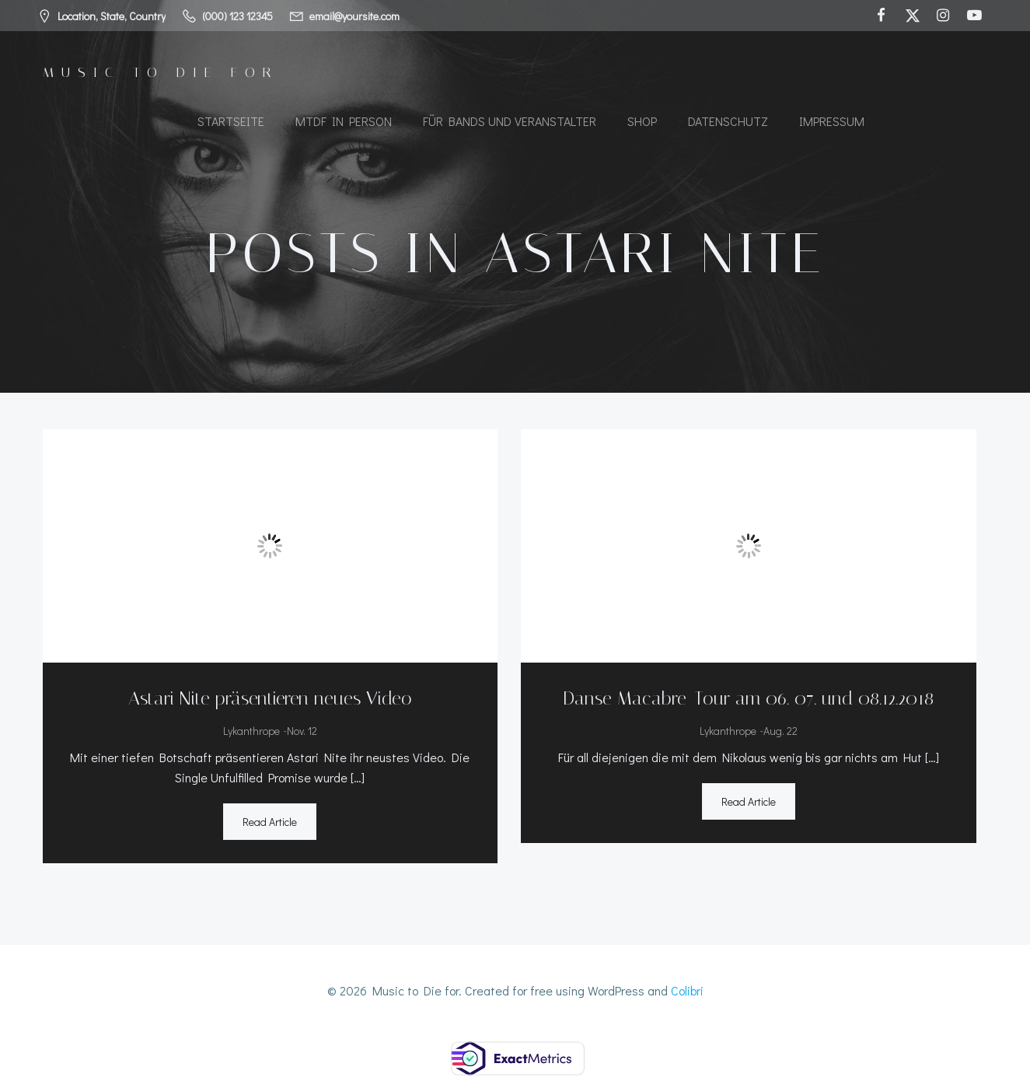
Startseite (230, 121)
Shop (642, 121)
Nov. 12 (302, 730)
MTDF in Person (343, 121)
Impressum (831, 121)
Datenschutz (728, 121)
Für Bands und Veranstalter (509, 121)
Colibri (687, 990)
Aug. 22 (780, 730)
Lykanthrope (251, 730)
